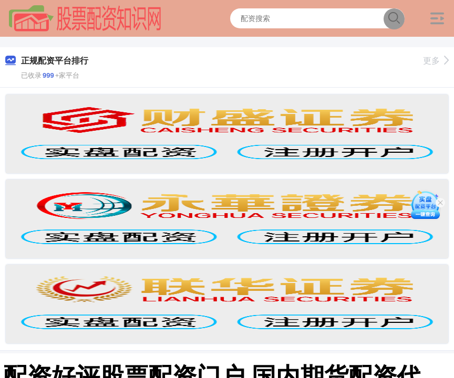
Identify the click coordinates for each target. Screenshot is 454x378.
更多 (436, 60)
